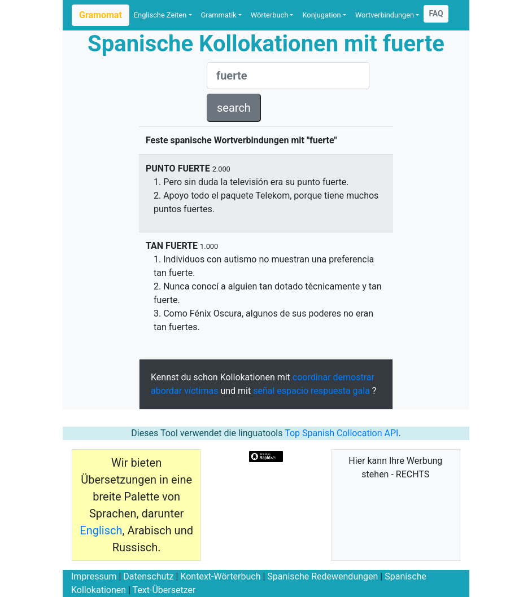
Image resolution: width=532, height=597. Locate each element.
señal (263, 390)
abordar (166, 390)
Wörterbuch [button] (269, 15)
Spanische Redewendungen (322, 576)
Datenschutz (148, 576)
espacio (292, 390)
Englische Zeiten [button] (160, 15)
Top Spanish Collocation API (341, 433)
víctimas (201, 390)
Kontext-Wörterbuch (220, 576)
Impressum (94, 576)
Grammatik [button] (219, 15)
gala (361, 390)
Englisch (101, 530)
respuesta (331, 390)
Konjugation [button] (321, 15)
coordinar (312, 377)
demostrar (353, 377)
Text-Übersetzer (164, 590)
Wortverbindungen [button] (384, 15)
